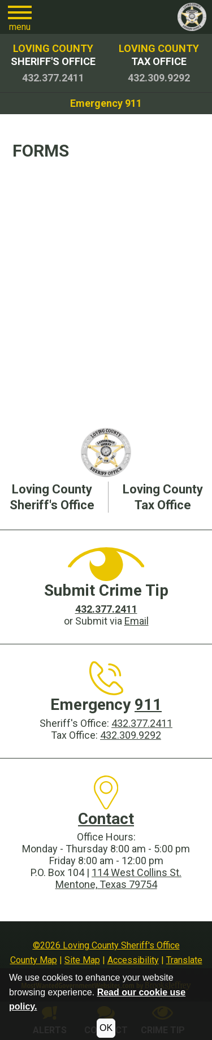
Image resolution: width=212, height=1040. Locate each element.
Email (136, 621)
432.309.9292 (130, 735)
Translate (184, 960)
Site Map (82, 960)
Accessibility (133, 960)
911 (148, 704)
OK (106, 1028)
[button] (20, 17)
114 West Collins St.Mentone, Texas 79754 (118, 878)
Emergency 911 (106, 103)
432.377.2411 (141, 723)
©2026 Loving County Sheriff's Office (106, 945)
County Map (33, 960)
